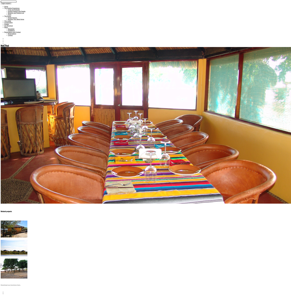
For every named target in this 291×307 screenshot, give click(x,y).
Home (6, 6)
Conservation (8, 22)
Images (6, 24)
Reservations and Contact (12, 32)
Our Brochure (8, 26)
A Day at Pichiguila (14, 10)
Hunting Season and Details (16, 11)
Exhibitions (11, 30)
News (6, 27)
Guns (9, 14)
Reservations (12, 34)
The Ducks (7, 16)
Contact (10, 35)
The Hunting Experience (12, 8)
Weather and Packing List (16, 13)
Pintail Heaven (12, 18)
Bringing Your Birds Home (16, 19)
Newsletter (11, 29)
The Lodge (7, 21)
